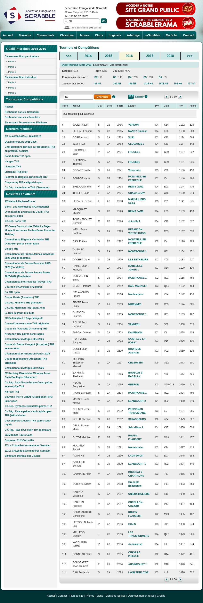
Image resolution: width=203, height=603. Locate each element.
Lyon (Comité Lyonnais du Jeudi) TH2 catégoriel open (27, 213)
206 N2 (117, 83)
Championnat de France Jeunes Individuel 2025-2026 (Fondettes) (29, 256)
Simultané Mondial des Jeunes (23, 455)
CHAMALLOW (136, 193)
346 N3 (132, 83)
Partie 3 (12, 72)
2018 (170, 56)
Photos (90, 595)
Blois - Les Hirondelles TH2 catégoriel (27, 206)
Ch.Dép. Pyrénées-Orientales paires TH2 (28, 406)
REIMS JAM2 (135, 186)
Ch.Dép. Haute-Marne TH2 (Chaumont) (27, 187)
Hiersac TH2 (12, 391)
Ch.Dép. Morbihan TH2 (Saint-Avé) (25, 307)
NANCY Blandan (137, 131)
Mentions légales (115, 595)
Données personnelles (141, 595)
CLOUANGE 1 (136, 143)
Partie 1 (12, 61)
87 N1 (98, 83)
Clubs (99, 35)
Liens (100, 595)
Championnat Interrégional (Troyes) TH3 (28, 281)
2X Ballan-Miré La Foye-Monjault (24, 318)
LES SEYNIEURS (138, 259)
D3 (114, 77)
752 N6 (178, 83)
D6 (160, 77)
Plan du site (76, 595)
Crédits (161, 595)
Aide (113, 96)
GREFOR (133, 384)
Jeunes (84, 35)
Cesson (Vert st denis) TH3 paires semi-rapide (28, 422)
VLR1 (131, 137)
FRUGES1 (134, 152)
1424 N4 (148, 83)
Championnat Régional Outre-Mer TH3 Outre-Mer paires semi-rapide (27, 241)
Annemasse (135, 544)
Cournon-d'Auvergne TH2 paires (23, 286)
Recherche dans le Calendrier (22, 112)
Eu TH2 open (12, 292)
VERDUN (133, 124)
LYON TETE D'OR (138, 572)
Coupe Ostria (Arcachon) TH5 (22, 297)
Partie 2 (12, 67)
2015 (108, 56)
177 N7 (192, 83)
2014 (88, 56)
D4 (129, 77)
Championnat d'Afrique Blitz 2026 (24, 368)
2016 (129, 56)
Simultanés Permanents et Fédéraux (26, 122)
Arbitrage (133, 35)
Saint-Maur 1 (135, 427)
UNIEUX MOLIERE (138, 494)
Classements (45, 35)
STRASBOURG (137, 419)
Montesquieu (136, 294)
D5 (145, 77)
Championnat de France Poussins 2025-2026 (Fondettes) (28, 265)
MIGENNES (134, 304)
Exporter (139, 97)
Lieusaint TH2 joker (16, 171)
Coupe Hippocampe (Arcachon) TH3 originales (26, 360)
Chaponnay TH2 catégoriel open (23, 182)
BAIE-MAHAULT (137, 286)
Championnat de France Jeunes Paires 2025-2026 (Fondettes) (27, 274)
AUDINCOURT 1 (137, 564)
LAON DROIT (136, 455)
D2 (96, 77)
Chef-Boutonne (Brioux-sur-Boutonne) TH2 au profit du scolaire (30, 148)
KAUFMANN (135, 332)
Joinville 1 (134, 221)
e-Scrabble (152, 35)
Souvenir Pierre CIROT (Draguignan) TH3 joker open (28, 398)
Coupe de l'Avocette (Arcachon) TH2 (26, 328)
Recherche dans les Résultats (22, 117)
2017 (149, 56)
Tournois (25, 35)
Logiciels (115, 35)
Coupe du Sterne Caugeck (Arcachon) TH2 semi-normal (29, 346)
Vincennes (134, 170)
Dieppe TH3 (11, 248)
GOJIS (132, 524)
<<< (68, 56)
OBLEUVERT (136, 362)
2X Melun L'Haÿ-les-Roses (20, 201)
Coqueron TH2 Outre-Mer (19, 440)
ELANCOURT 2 (137, 401)
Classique (67, 35)
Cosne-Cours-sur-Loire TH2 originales (27, 323)
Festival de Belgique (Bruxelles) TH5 (26, 177)
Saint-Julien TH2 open (18, 156)
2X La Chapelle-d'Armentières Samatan (27, 445)
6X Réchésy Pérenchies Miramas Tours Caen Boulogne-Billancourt (27, 375)
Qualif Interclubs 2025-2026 (20, 141)
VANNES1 (134, 324)
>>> (190, 56)
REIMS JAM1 (135, 211)
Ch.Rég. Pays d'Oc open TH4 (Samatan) (28, 429)
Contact (188, 35)
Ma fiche (171, 35)
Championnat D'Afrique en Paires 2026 (27, 353)
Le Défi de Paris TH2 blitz (19, 313)
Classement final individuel (20, 77)
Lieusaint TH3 (13, 166)
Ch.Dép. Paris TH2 (15, 221)
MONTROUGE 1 (137, 251)
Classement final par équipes (22, 56)
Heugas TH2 (12, 161)
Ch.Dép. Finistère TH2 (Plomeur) (23, 302)
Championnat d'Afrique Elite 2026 (24, 339)
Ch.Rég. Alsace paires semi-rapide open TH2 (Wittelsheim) (28, 413)
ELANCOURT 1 (137, 463)
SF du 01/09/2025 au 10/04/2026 (23, 136)
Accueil (8, 35)
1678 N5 (163, 83)
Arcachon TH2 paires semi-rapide (24, 334)
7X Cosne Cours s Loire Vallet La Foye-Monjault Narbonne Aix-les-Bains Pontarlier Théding (30, 230)
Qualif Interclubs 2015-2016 (76, 65)
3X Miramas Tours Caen (18, 435)
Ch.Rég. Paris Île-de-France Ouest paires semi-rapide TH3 (28, 384)
